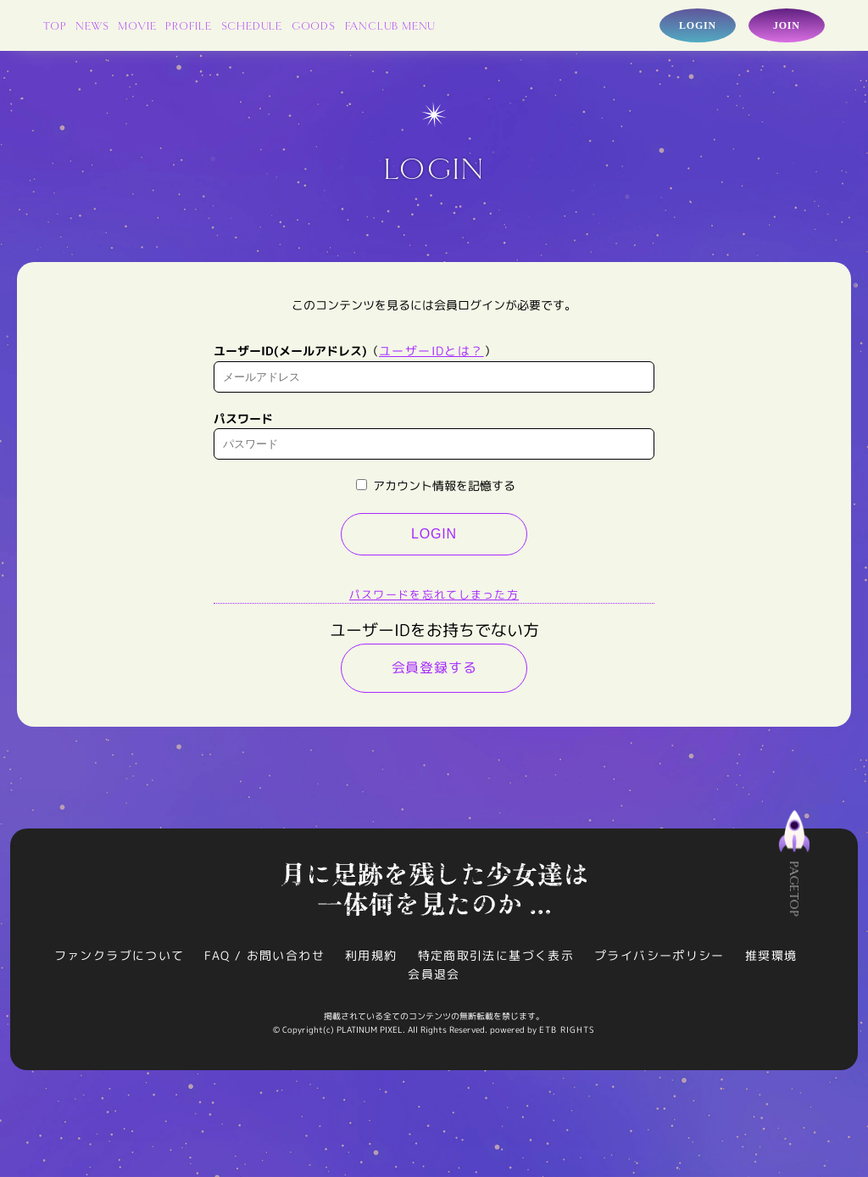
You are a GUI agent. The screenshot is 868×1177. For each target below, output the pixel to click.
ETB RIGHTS (567, 1034)
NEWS (91, 26)
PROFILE (188, 26)
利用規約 (371, 959)
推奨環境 (771, 959)
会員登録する (434, 671)
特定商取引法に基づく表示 (496, 959)
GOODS (314, 26)
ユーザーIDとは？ (431, 355)
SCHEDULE (251, 26)
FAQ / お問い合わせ (264, 959)
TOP (54, 26)
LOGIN (434, 538)
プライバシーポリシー (659, 959)
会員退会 (434, 978)
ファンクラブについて (118, 959)
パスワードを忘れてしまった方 (434, 598)
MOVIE (137, 26)
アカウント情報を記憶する (435, 490)
